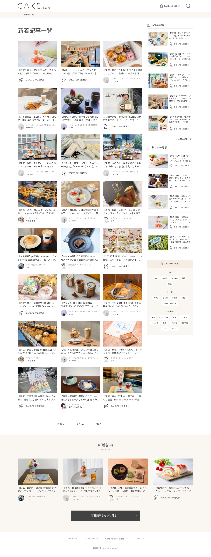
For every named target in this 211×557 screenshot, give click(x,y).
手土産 (165, 298)
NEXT (99, 423)
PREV (60, 423)
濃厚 (164, 323)
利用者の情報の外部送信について (118, 539)
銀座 (170, 284)
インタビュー (164, 317)
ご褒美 (174, 298)
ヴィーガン (185, 317)
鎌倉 (183, 278)
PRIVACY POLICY (91, 539)
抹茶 (153, 317)
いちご (165, 329)
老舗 (174, 317)
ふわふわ (155, 323)
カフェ (156, 298)
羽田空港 (174, 278)
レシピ (174, 329)
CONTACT (141, 539)
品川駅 (164, 278)
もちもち (174, 323)
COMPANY (72, 539)
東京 (156, 278)
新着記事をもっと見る (104, 515)
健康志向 (184, 323)
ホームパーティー (170, 303)
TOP (19, 15)
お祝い (183, 298)
